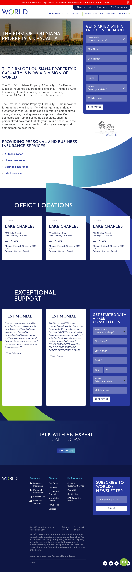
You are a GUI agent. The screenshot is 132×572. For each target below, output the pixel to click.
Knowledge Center (54, 499)
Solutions (72, 13)
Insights (89, 13)
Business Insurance (16, 166)
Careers (52, 509)
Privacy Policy (65, 528)
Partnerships (107, 13)
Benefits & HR (39, 496)
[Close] (128, 2)
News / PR (54, 505)
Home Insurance (15, 160)
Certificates (72, 494)
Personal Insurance (38, 491)
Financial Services (37, 502)
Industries (54, 13)
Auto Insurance (14, 154)
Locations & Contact (54, 492)
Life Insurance (13, 173)
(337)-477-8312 (66, 451)
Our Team (53, 487)
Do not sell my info (78, 528)
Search (124, 13)
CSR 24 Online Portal (74, 499)
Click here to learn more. (96, 2)
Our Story (53, 483)
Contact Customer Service (75, 484)
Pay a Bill (71, 490)
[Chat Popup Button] (123, 561)
